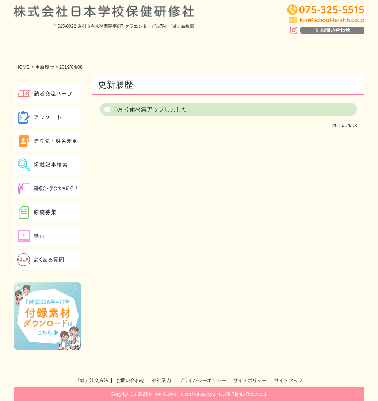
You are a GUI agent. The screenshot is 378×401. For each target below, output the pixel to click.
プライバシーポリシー (202, 380)
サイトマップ (288, 380)
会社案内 (161, 380)
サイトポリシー (250, 380)
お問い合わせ (130, 380)
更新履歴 (44, 67)
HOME (23, 67)
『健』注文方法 (91, 380)
